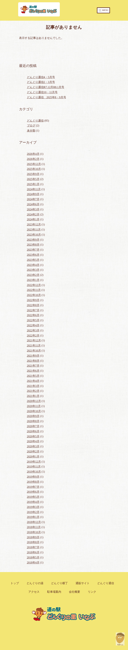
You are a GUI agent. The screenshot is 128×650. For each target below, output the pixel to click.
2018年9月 (33, 537)
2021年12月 (34, 340)
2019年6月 (33, 491)
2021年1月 (33, 395)
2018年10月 (34, 532)
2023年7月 (33, 249)
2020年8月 (33, 421)
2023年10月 (34, 234)
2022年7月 (33, 310)
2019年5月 (33, 496)
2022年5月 (33, 320)
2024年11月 (34, 189)
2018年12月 (34, 522)
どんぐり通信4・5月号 (41, 77)
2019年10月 (34, 471)
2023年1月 (33, 279)
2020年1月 (33, 456)
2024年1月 (33, 219)
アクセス (34, 591)
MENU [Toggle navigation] (103, 10)
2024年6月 (33, 204)
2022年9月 (33, 300)
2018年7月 (33, 547)
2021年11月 (34, 345)
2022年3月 (33, 330)
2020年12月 (34, 401)
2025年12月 (34, 164)
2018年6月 (33, 552)
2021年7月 (33, 365)
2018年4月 (33, 562)
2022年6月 (33, 315)
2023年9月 (33, 239)
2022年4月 (33, 325)
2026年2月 (33, 158)
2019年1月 (33, 516)
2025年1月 (33, 184)
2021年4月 (33, 380)
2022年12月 (34, 285)
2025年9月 (33, 174)
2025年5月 (33, 179)
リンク (92, 591)
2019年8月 (33, 481)
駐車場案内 (54, 591)
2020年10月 (34, 411)
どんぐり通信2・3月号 (41, 82)
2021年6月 (33, 370)
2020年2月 (33, 451)
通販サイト (83, 583)
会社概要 (74, 591)
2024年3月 (33, 209)
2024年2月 (33, 214)
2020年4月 (33, 441)
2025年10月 (34, 168)
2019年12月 (34, 461)
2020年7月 (33, 426)
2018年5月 (33, 557)
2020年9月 (33, 416)
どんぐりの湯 (35, 583)
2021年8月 (33, 360)
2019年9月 (33, 476)
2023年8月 (33, 244)
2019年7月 (33, 486)
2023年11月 (34, 229)
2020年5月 (33, 436)
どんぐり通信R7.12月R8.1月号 (45, 87)
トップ (14, 583)
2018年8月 (33, 542)
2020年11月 (34, 406)
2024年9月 (33, 194)
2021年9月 (33, 355)
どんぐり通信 (35, 120)
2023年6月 (33, 254)
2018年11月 (34, 527)
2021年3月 (33, 385)
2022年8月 (33, 305)
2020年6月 (33, 431)
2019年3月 (33, 506)
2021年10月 (34, 350)
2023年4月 (33, 264)
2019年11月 (34, 466)
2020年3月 (33, 446)
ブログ (31, 125)
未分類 (31, 130)
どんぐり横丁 (59, 583)
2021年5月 (33, 375)
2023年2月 (33, 274)
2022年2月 (33, 335)
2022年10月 (34, 295)
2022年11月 (34, 289)
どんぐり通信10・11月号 (42, 92)
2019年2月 (33, 512)
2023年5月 (33, 259)
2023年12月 (34, 224)
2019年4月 (33, 501)
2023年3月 (33, 269)
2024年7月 (33, 199)
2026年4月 (33, 153)
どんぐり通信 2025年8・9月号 (46, 97)
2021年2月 (33, 390)
